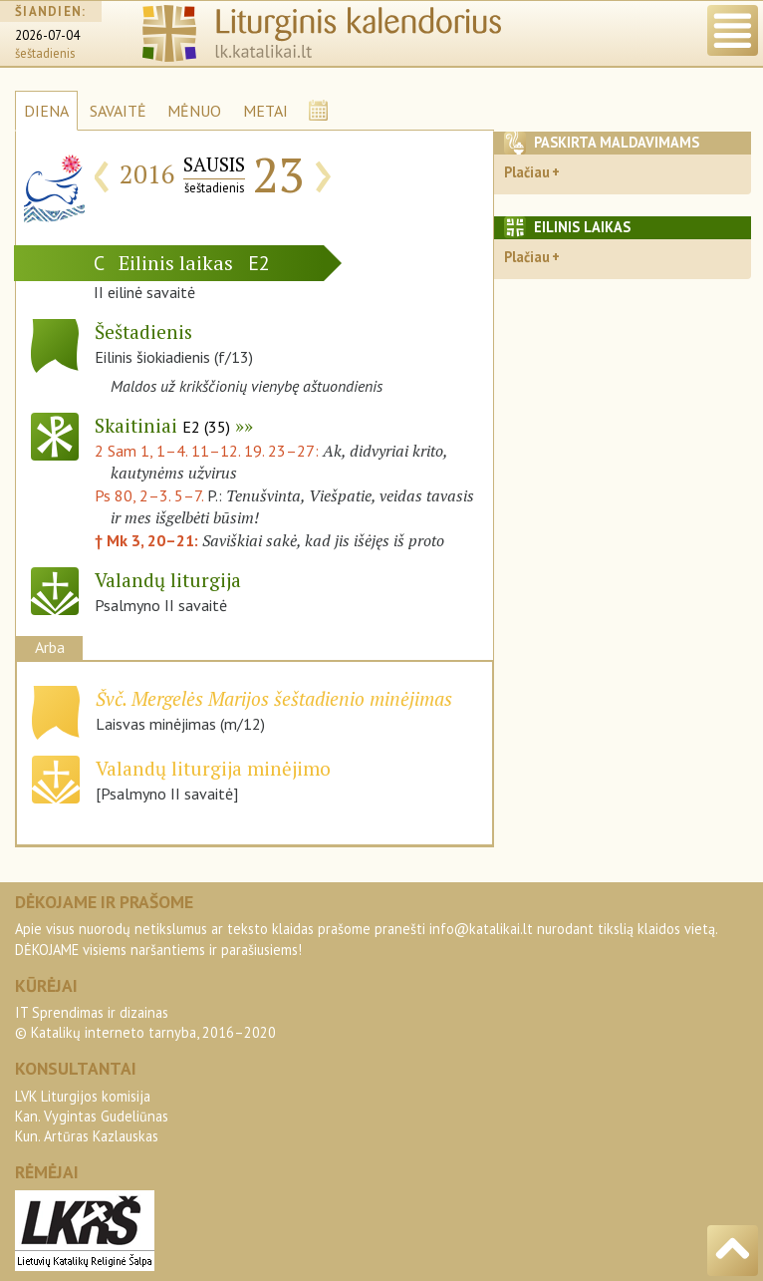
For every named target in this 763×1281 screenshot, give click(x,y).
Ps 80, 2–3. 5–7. (149, 495)
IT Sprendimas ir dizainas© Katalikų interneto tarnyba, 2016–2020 (145, 1022)
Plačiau (527, 171)
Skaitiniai (162, 425)
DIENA (46, 111)
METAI (265, 111)
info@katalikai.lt (481, 928)
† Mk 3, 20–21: (148, 540)
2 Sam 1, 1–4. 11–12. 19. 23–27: (209, 451)
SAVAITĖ (118, 111)
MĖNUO (194, 111)
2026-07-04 (47, 35)
